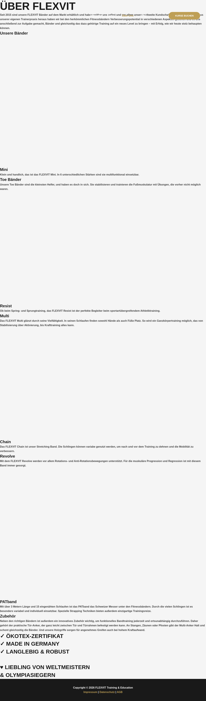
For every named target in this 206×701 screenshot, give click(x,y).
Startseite (96, 15)
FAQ (143, 15)
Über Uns (128, 15)
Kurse (110, 15)
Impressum (90, 692)
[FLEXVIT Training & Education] (22, 15)
